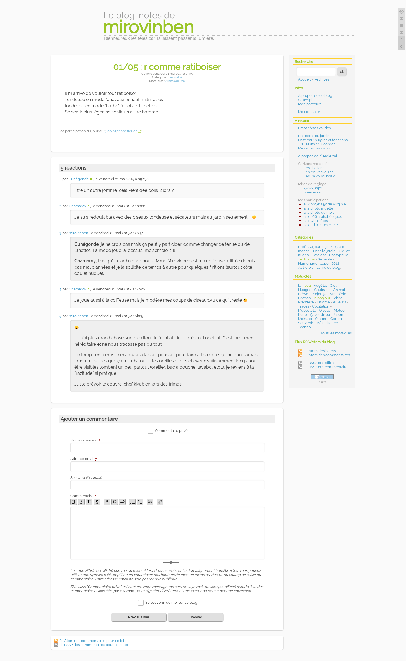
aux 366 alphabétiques (323, 217)
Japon (338, 315)
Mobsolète (307, 310)
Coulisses (322, 290)
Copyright (306, 100)
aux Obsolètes (316, 221)
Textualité (175, 77)
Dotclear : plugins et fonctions (323, 140)
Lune (302, 315)
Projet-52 (319, 294)
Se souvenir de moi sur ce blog (171, 602)
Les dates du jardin (314, 136)
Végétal (320, 285)
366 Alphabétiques (121, 131)
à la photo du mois (319, 212)
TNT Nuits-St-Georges (316, 144)
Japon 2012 (329, 263)
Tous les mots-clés (336, 333)
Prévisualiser (138, 617)
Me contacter (309, 112)
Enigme (323, 302)
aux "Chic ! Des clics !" (321, 225)
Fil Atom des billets (320, 351)
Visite (338, 298)
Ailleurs (339, 302)
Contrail (337, 319)
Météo (339, 310)
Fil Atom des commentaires (327, 355)
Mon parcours (309, 104)
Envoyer (195, 617)
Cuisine (321, 319)
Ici (300, 285)
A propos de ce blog (315, 96)
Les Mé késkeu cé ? (320, 172)
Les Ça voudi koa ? (319, 176)
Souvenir (305, 323)
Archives (322, 79)
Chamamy (77, 206)
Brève (303, 294)
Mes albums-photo (314, 148)
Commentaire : (84, 496)
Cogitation (320, 306)
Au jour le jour (320, 247)
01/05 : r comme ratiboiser (167, 67)
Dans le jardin (324, 251)
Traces (303, 306)
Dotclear (319, 255)
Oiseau (325, 310)
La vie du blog (328, 267)
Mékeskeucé (327, 323)
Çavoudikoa (320, 315)
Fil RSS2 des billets (319, 363)
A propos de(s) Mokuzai (317, 156)
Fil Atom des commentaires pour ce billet (94, 641)
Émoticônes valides (314, 128)
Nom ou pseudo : (86, 440)
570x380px (313, 188)
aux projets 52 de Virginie (325, 204)
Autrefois (305, 267)
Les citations (314, 168)
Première (306, 302)
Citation (304, 298)
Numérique (307, 263)
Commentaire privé (171, 430)
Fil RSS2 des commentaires (326, 367)
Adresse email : (84, 459)
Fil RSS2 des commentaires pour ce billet (93, 645)
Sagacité (325, 259)
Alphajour (172, 81)
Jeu (182, 81)
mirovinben (78, 233)
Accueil (304, 79)
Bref (301, 247)
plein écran (313, 192)
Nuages (304, 290)
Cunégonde (79, 179)
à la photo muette (318, 208)
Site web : (86, 478)
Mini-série (338, 294)
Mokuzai (305, 319)
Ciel (333, 285)
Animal (339, 290)
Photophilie (338, 255)
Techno (304, 327)
